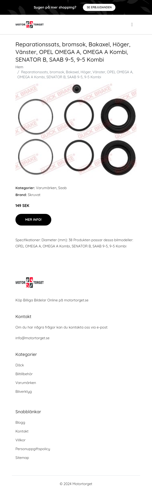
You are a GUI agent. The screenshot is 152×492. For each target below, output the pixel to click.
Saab (62, 188)
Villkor (20, 440)
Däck (19, 365)
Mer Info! (33, 219)
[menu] (132, 24)
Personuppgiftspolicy (32, 449)
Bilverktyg (23, 391)
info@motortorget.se (32, 338)
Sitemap (22, 457)
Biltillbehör (24, 374)
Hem (19, 67)
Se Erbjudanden (99, 7)
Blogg (20, 422)
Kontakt (21, 431)
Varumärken (46, 188)
